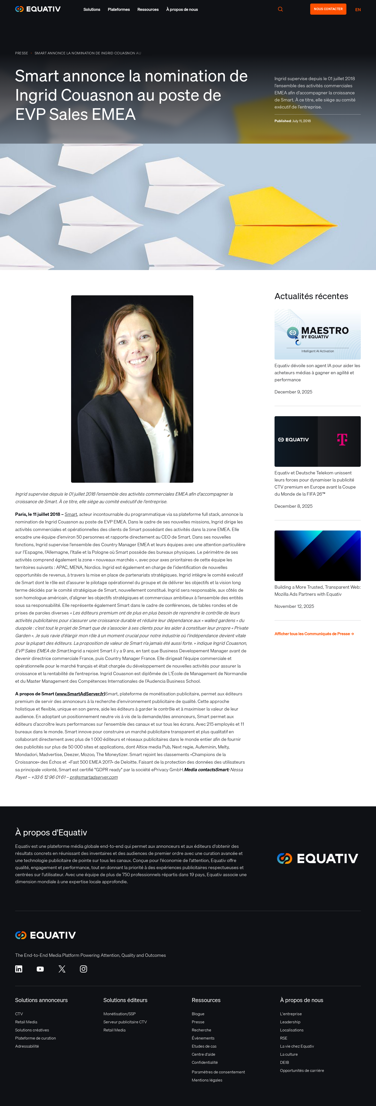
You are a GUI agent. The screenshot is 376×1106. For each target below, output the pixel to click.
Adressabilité (27, 1046)
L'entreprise (291, 1013)
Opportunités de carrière (302, 1070)
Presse (198, 1022)
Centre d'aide (203, 1054)
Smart (71, 514)
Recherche (201, 1030)
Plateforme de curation (35, 1038)
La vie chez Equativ (297, 1046)
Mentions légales (207, 1080)
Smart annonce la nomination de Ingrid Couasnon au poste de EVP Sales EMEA (88, 53)
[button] (91, 9)
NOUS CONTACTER (328, 9)
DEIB (284, 1062)
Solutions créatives (32, 1030)
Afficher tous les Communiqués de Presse (314, 634)
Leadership (290, 1022)
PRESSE (21, 53)
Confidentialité (205, 1062)
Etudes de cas (204, 1046)
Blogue (198, 1013)
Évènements (203, 1038)
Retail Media (26, 1022)
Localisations (292, 1030)
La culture (289, 1054)
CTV (19, 1013)
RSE (283, 1038)
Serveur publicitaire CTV (125, 1022)
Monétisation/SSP (119, 1013)
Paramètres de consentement (218, 1072)
